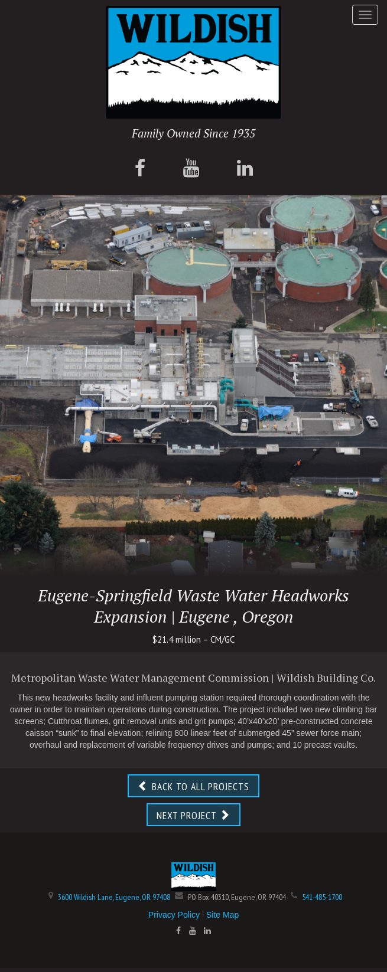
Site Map (222, 914)
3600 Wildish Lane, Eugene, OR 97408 (114, 897)
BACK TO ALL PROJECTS (193, 786)
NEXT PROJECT (193, 815)
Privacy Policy (174, 914)
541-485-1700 (322, 897)
